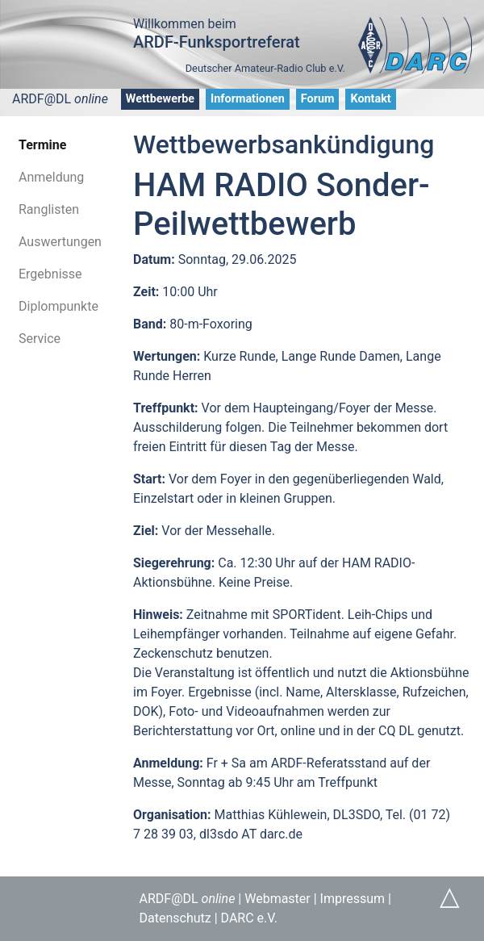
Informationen (248, 99)
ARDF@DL (60, 99)
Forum (318, 99)
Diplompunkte (58, 306)
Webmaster (277, 898)
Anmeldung (51, 177)
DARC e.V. (249, 918)
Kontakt (370, 99)
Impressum (353, 898)
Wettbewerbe (160, 99)
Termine (42, 145)
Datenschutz (175, 918)
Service (39, 338)
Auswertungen (60, 241)
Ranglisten (49, 209)
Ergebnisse (50, 274)
